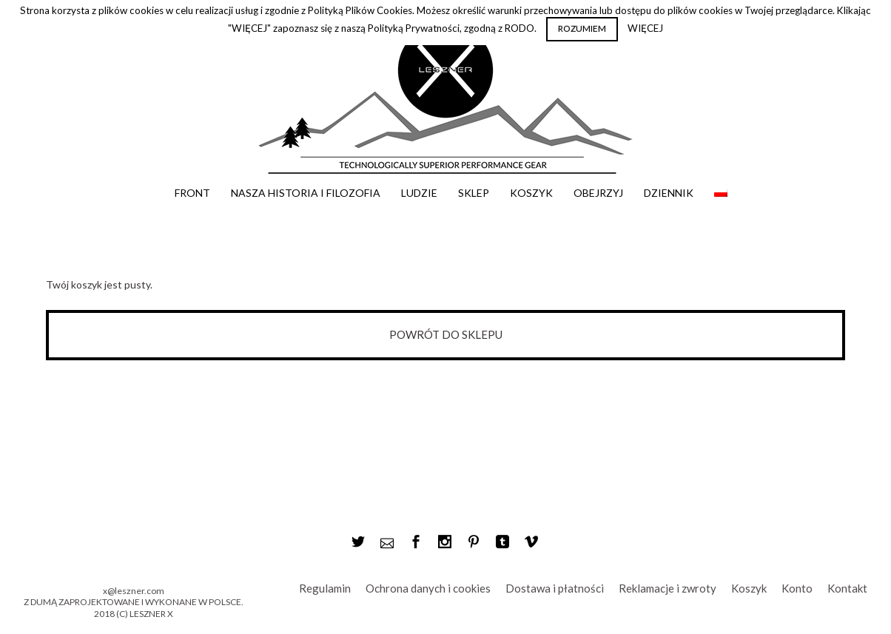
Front (192, 192)
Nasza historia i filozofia (305, 192)
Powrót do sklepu (445, 334)
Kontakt (847, 588)
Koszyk (531, 192)
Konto (797, 588)
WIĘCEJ (645, 28)
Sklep (473, 192)
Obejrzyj (598, 192)
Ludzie (419, 192)
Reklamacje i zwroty (667, 588)
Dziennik (668, 192)
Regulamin (325, 588)
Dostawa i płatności (554, 588)
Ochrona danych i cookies (428, 588)
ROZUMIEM (582, 28)
